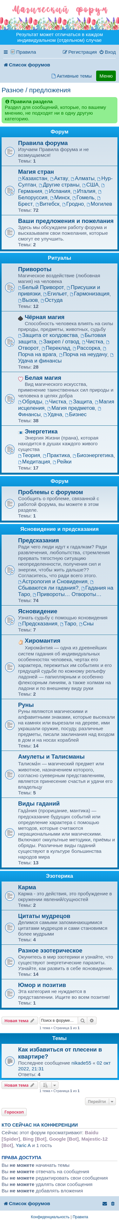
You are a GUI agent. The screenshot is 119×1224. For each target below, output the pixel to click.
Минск (60, 198)
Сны (86, 624)
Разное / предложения (36, 90)
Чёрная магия (44, 317)
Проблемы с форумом (50, 492)
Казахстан (32, 178)
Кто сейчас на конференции (40, 1125)
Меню (106, 76)
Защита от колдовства (48, 335)
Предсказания (38, 540)
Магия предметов (71, 408)
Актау (59, 178)
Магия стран (36, 171)
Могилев (99, 204)
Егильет (55, 294)
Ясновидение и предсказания (59, 529)
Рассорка (86, 348)
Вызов (28, 300)
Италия (84, 191)
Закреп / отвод (59, 342)
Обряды (30, 402)
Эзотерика (59, 876)
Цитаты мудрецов (44, 916)
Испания (57, 191)
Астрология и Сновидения (53, 581)
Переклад (56, 348)
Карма (27, 887)
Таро (68, 624)
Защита (80, 402)
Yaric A (23, 1145)
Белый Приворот (41, 287)
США (90, 185)
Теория (29, 455)
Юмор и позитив (42, 985)
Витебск (48, 204)
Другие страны (59, 185)
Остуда (52, 300)
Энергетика (41, 431)
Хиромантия (42, 640)
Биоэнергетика (93, 455)
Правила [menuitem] (26, 52)
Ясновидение (37, 611)
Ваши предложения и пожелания (66, 221)
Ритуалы (59, 258)
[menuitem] (107, 52)
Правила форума (43, 143)
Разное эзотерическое (50, 950)
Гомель (83, 198)
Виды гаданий (39, 803)
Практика (56, 455)
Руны (26, 704)
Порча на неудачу (83, 354)
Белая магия (43, 377)
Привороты (34, 269)
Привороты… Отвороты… (67, 594)
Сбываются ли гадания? (56, 585)
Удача (52, 414)
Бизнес (76, 414)
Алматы (83, 178)
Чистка (92, 342)
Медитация (34, 462)
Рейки (62, 462)
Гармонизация (89, 294)
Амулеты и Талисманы (51, 756)
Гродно (73, 204)
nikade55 (81, 1063)
